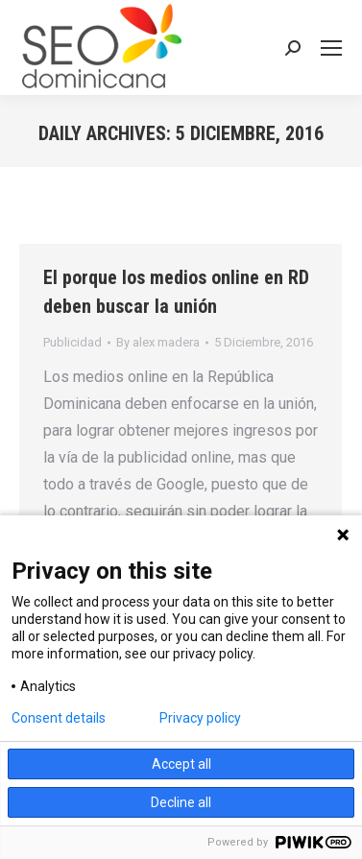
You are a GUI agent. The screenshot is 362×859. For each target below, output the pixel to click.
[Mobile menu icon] (331, 48)
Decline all (181, 802)
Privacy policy (200, 718)
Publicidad (72, 342)
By (158, 342)
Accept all (181, 764)
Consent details (59, 718)
